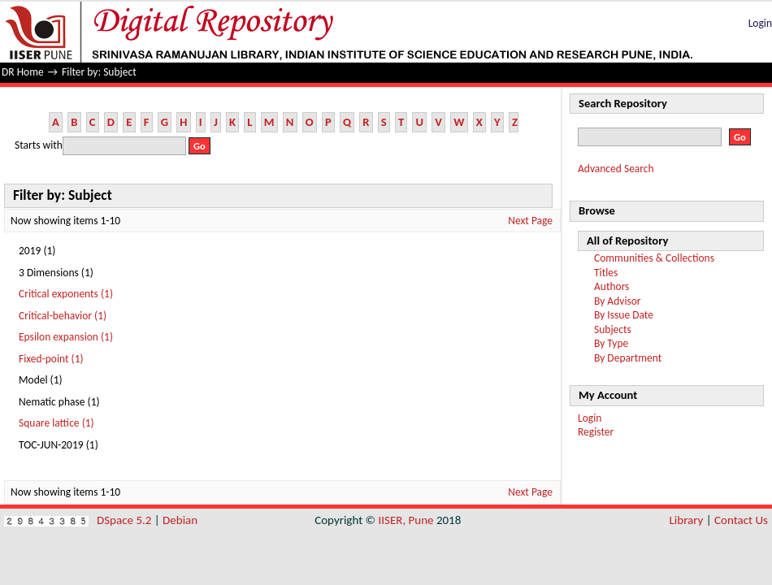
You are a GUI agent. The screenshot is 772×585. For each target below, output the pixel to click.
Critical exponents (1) (66, 294)
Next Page (530, 221)
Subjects (612, 329)
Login (760, 23)
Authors (611, 286)
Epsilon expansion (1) (66, 337)
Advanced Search (616, 169)
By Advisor (617, 301)
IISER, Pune (405, 520)
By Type (611, 343)
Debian (180, 520)
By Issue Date (623, 315)
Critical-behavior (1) (62, 316)
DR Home (23, 72)
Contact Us (741, 520)
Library (687, 520)
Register (596, 432)
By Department (627, 358)
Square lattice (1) (56, 423)
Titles (606, 273)
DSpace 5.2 (125, 520)
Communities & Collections (654, 258)
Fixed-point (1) (51, 359)
